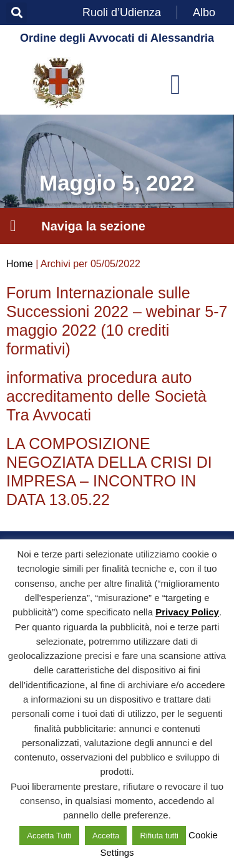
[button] (16, 12)
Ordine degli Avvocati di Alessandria (117, 38)
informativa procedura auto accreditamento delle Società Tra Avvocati (106, 396)
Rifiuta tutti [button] (159, 835)
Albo (204, 12)
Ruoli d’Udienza (121, 12)
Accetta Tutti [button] (49, 835)
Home (19, 263)
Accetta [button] (105, 835)
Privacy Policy (187, 612)
